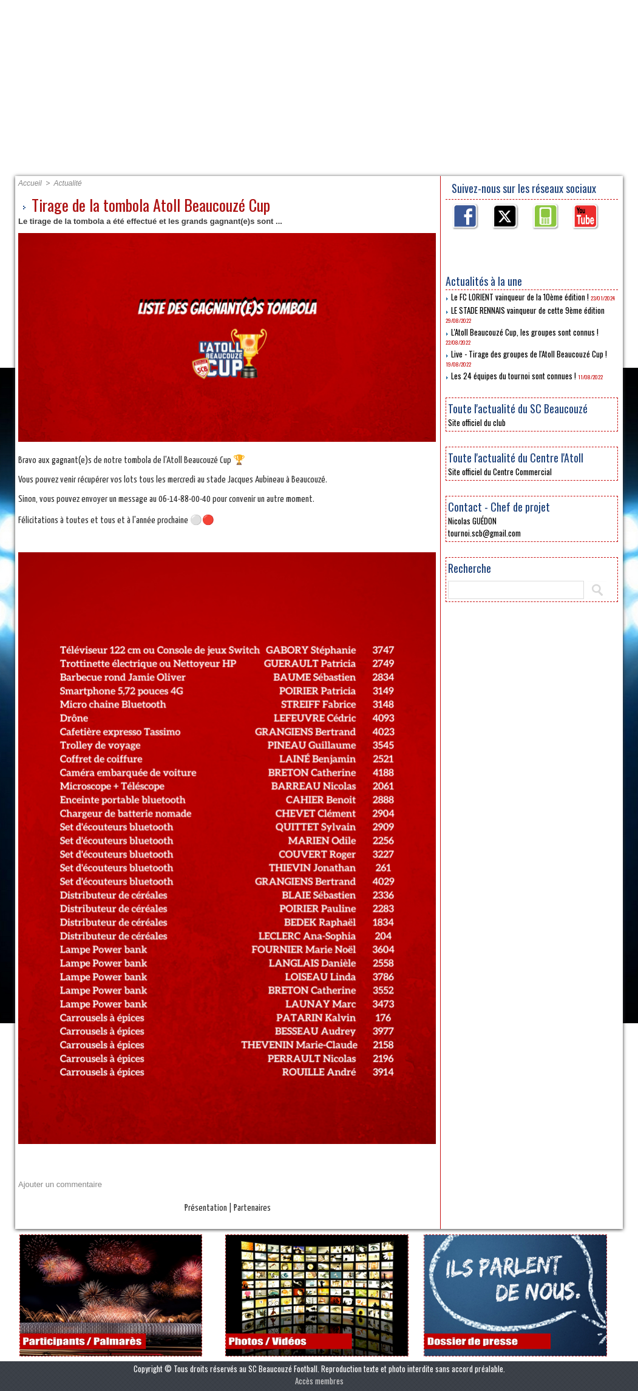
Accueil (66, 161)
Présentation (153, 161)
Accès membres (319, 1381)
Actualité (68, 183)
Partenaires (252, 161)
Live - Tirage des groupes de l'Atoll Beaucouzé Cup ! (529, 354)
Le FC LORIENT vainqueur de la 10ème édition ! (520, 297)
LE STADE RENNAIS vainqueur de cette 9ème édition (528, 310)
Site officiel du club (477, 422)
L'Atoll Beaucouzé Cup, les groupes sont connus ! (525, 332)
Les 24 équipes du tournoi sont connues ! (513, 376)
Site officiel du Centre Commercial (500, 471)
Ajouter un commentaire (60, 1184)
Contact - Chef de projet (499, 507)
